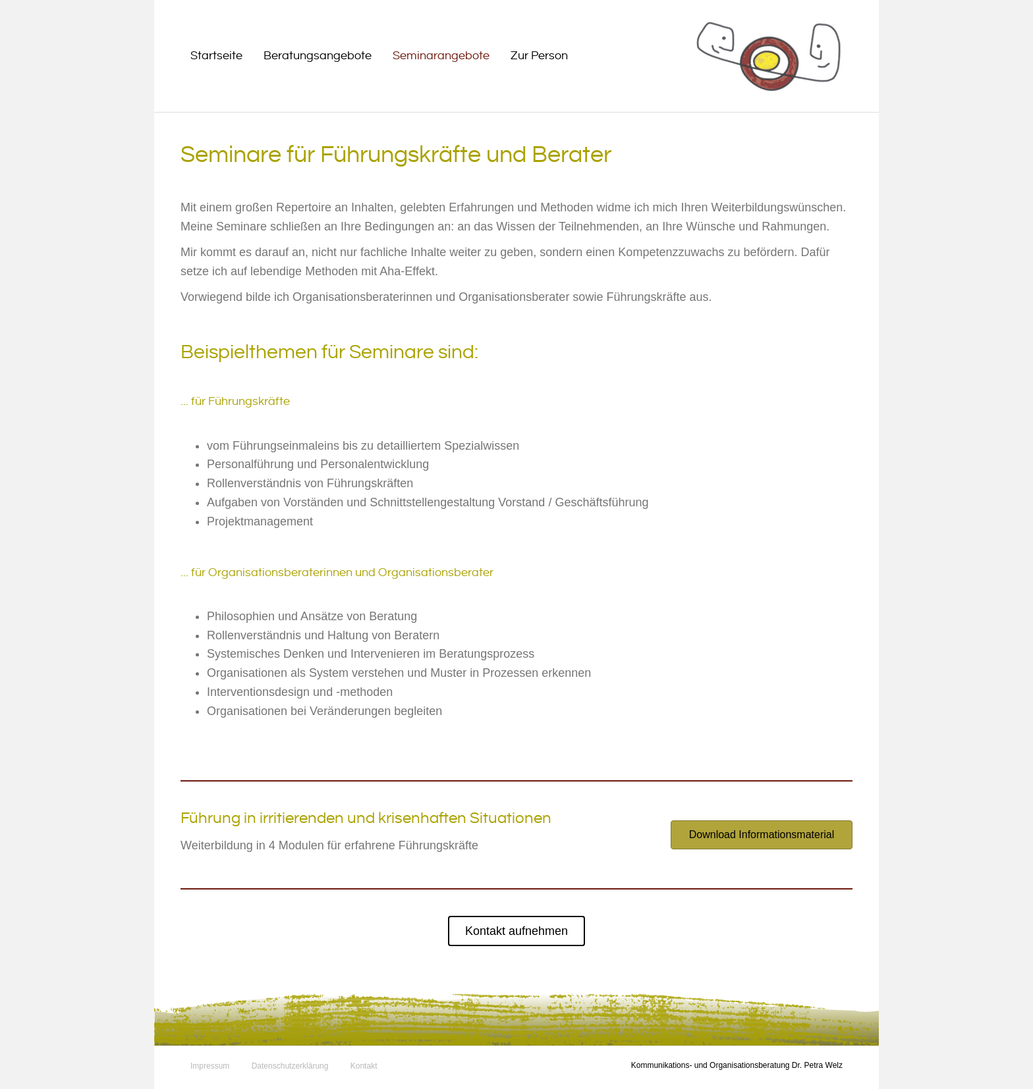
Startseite (216, 55)
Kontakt (363, 1066)
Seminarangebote (441, 55)
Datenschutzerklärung (290, 1066)
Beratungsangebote (318, 55)
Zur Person (539, 55)
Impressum (209, 1066)
